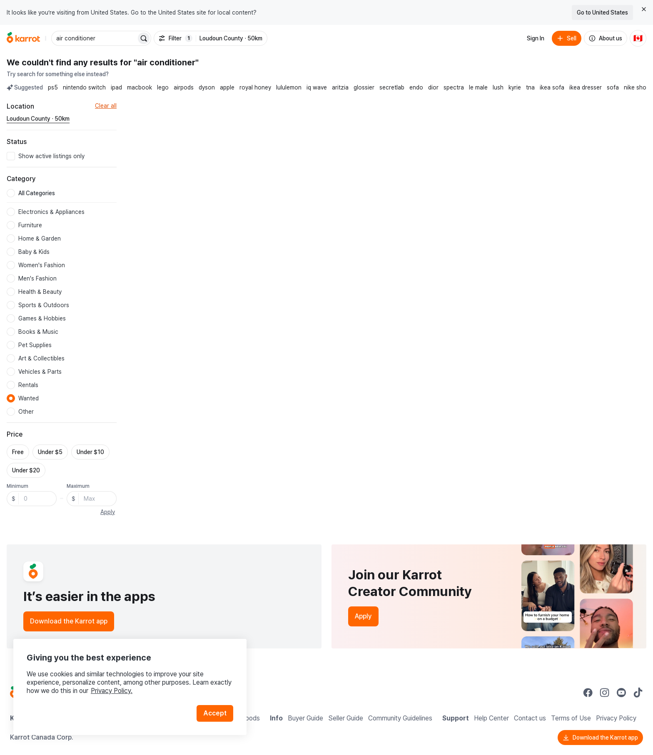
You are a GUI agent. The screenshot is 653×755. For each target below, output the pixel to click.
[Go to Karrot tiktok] (638, 693)
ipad (116, 87)
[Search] (144, 38)
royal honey (255, 87)
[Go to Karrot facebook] (588, 693)
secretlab (391, 87)
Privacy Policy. (111, 691)
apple (227, 87)
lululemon (289, 87)
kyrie (514, 87)
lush (498, 87)
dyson (207, 87)
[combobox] (94, 38)
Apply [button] (107, 512)
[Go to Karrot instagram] (605, 693)
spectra (454, 87)
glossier (364, 87)
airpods (184, 87)
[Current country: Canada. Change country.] (638, 38)
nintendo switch (84, 87)
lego (163, 87)
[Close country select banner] (644, 9)
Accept (215, 713)
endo (416, 87)
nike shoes (638, 87)
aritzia (340, 87)
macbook (139, 87)
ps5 (53, 87)
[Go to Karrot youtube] (621, 693)
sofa (613, 87)
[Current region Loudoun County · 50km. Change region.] (38, 119)
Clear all (106, 105)
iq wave (317, 87)
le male (478, 87)
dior (433, 87)
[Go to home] (23, 38)
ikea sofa (552, 87)
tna (530, 87)
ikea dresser (585, 87)
